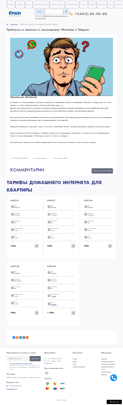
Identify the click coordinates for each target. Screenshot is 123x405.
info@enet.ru (48, 378)
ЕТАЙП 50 (14, 200)
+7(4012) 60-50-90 (91, 14)
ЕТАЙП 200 (15, 266)
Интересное (14, 24)
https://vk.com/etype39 (47, 373)
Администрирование (79, 366)
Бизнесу (20, 4)
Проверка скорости (40, 4)
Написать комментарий (102, 171)
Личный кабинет (57, 4)
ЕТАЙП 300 (51, 266)
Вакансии (101, 4)
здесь (57, 105)
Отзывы (92, 4)
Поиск (39, 11)
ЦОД (74, 364)
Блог (110, 4)
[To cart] (36, 246)
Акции (28, 4)
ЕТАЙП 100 (88, 200)
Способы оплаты (72, 4)
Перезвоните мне (12, 389)
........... (61, 105)
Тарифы (10, 4)
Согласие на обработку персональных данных (21, 363)
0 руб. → (17, 230)
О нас (103, 369)
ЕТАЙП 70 (51, 200)
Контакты (119, 4)
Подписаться (35, 358)
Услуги (83, 4)
